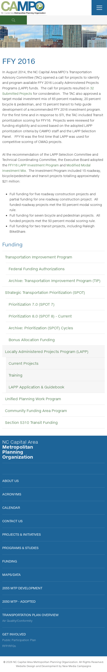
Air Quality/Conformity (17, 620)
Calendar (11, 508)
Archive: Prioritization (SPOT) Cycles (41, 328)
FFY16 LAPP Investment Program (33, 165)
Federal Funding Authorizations (37, 269)
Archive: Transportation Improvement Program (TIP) (54, 280)
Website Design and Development (37, 666)
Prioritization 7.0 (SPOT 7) (31, 304)
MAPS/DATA (11, 575)
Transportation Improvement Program (38, 257)
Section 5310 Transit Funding (31, 422)
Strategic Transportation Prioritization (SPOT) (45, 292)
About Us (10, 481)
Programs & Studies (20, 548)
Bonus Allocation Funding (32, 339)
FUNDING (9, 561)
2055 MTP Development (22, 588)
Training (15, 375)
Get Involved (14, 634)
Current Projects (23, 363)
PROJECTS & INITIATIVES (21, 534)
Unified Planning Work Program (33, 399)
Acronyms (11, 494)
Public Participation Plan (19, 640)
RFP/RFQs (9, 646)
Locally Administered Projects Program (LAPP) (46, 351)
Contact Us (12, 521)
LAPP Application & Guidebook (36, 387)
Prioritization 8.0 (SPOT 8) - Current (40, 316)
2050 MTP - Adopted (19, 601)
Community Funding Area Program (36, 410)
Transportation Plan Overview (30, 615)
